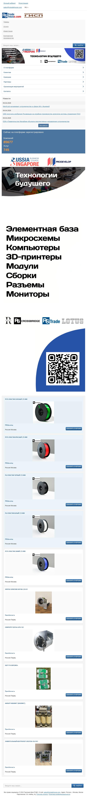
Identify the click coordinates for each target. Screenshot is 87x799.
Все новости (43, 125)
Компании (44, 77)
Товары (6, 22)
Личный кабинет (9, 3)
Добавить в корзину (73, 429)
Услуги (5, 26)
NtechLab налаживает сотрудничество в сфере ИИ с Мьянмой (26, 106)
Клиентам (44, 72)
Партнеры (44, 82)
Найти (79, 45)
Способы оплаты (42, 794)
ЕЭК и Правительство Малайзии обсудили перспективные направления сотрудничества (36, 121)
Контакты (44, 91)
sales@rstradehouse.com (12, 7)
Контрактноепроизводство (8, 37)
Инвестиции (7, 31)
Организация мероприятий (44, 87)
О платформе (44, 68)
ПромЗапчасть (10, 615)
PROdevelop (9, 425)
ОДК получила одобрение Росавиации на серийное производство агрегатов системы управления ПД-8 (41, 114)
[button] (8, 56)
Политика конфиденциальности (59, 794)
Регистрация (23, 3)
